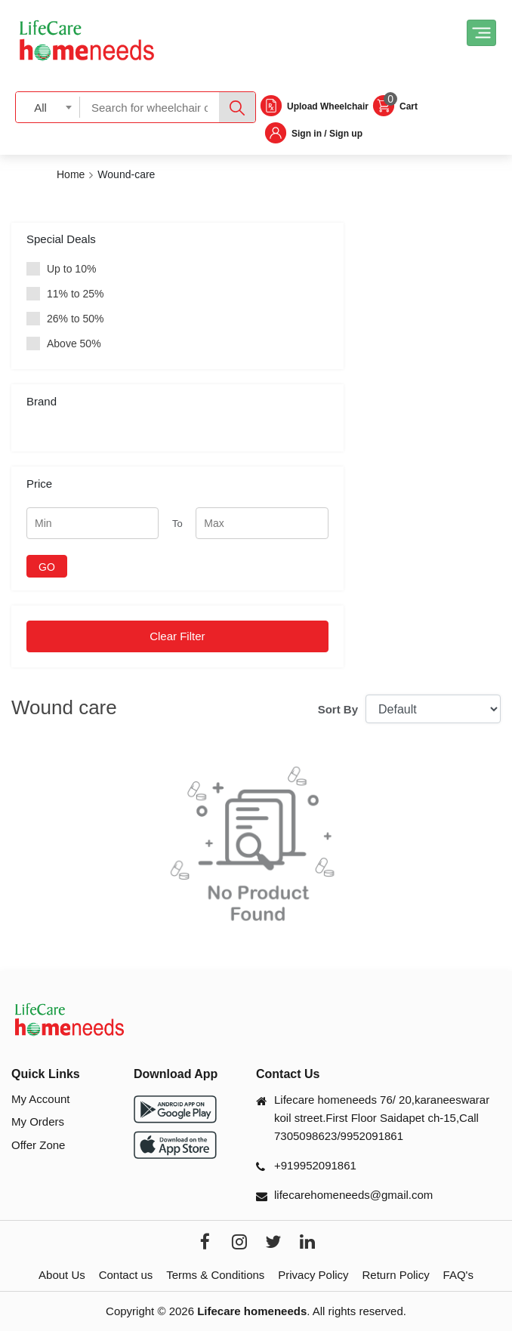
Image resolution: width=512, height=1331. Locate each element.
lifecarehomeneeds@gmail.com (353, 1194)
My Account (40, 1098)
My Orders (37, 1121)
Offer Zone (38, 1144)
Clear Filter (177, 636)
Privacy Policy (313, 1274)
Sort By (338, 709)
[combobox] (48, 107)
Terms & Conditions (215, 1274)
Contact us (126, 1274)
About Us (62, 1274)
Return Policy (395, 1274)
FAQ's (458, 1274)
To (177, 523)
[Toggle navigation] (481, 33)
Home (71, 174)
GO (47, 567)
